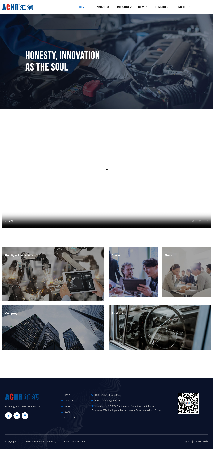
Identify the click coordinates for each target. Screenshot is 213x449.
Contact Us (162, 7)
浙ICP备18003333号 (196, 441)
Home (82, 7)
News (141, 7)
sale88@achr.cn (112, 400)
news (67, 412)
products (69, 406)
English (182, 7)
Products (122, 7)
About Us (103, 7)
